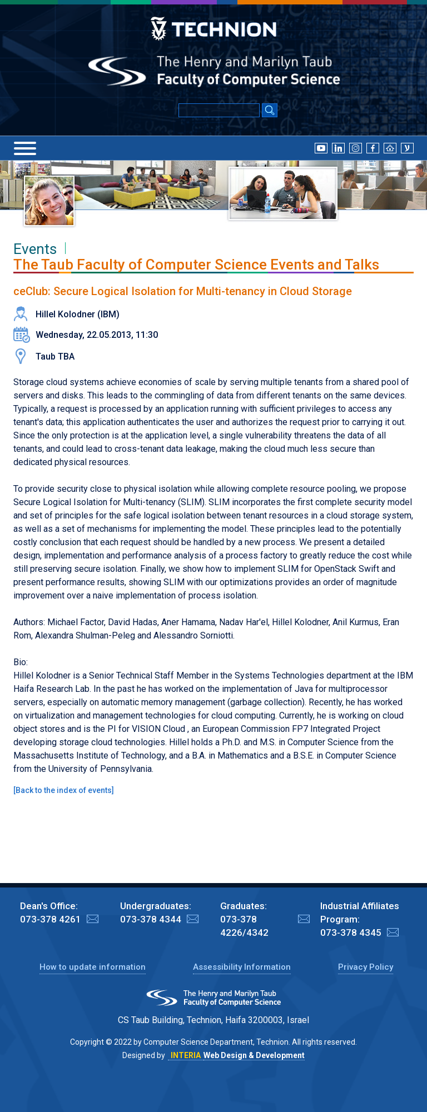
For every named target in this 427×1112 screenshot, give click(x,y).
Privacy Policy (365, 967)
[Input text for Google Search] (219, 110)
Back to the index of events (64, 790)
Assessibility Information (242, 967)
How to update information (92, 967)
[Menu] (25, 148)
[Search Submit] (269, 111)
